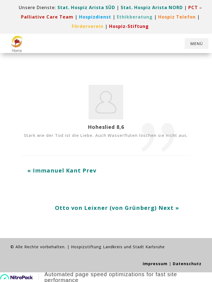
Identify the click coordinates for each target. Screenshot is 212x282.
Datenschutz (187, 263)
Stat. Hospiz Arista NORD (152, 7)
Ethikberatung (135, 17)
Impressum (155, 263)
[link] (95, 17)
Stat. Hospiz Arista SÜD (86, 7)
